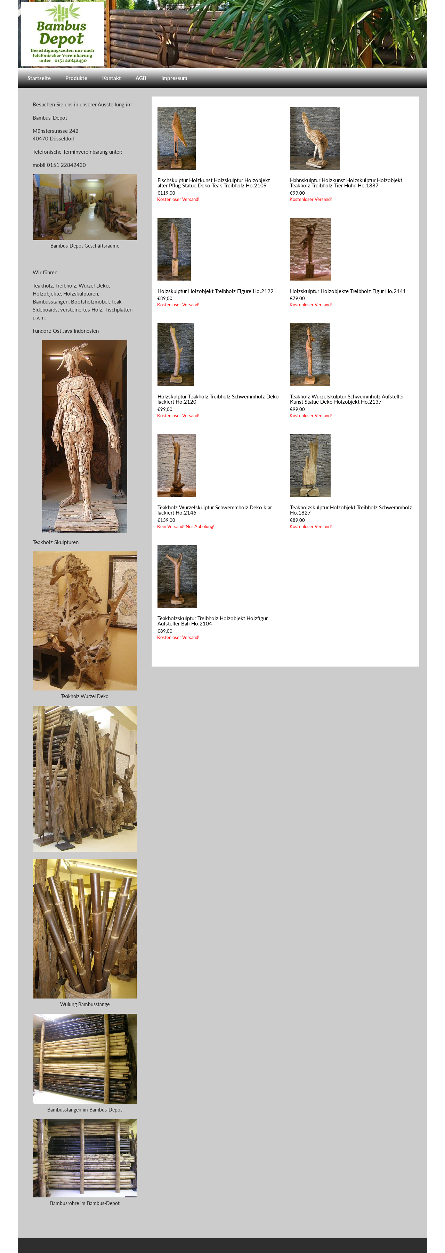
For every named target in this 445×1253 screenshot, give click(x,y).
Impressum (174, 78)
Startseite (39, 78)
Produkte (76, 78)
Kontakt (111, 78)
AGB (141, 78)
